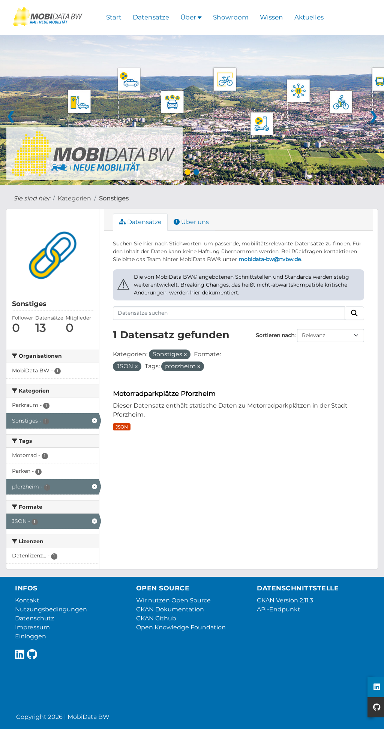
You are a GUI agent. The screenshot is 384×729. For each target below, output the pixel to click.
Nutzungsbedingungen (51, 609)
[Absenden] (354, 313)
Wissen (271, 17)
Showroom (231, 17)
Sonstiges (114, 198)
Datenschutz (34, 618)
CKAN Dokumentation (170, 609)
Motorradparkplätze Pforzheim (164, 393)
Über (191, 17)
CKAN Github (156, 618)
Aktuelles (309, 17)
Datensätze (151, 17)
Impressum (32, 627)
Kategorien (74, 198)
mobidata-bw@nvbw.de (269, 259)
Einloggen (30, 636)
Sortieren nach (275, 335)
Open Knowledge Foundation (181, 627)
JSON (122, 427)
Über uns (191, 222)
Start (114, 17)
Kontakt (27, 600)
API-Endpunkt (278, 609)
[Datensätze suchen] (229, 313)
